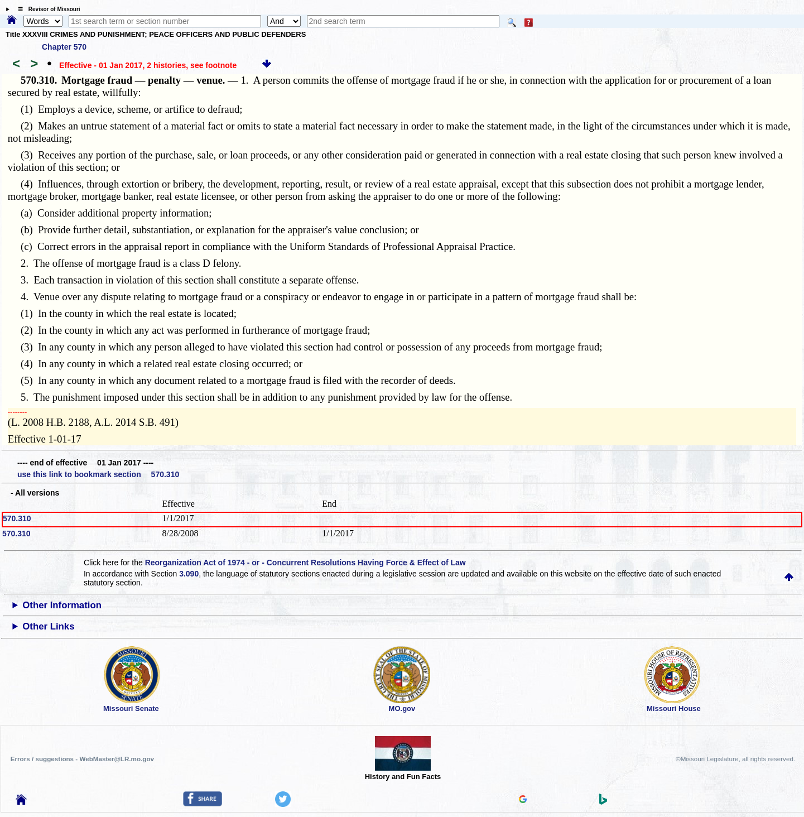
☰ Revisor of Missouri (46, 9)
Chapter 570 (64, 46)
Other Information (62, 605)
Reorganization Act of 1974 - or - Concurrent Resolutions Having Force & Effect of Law (305, 562)
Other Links (48, 626)
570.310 (17, 518)
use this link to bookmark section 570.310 (98, 474)
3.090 (189, 573)
